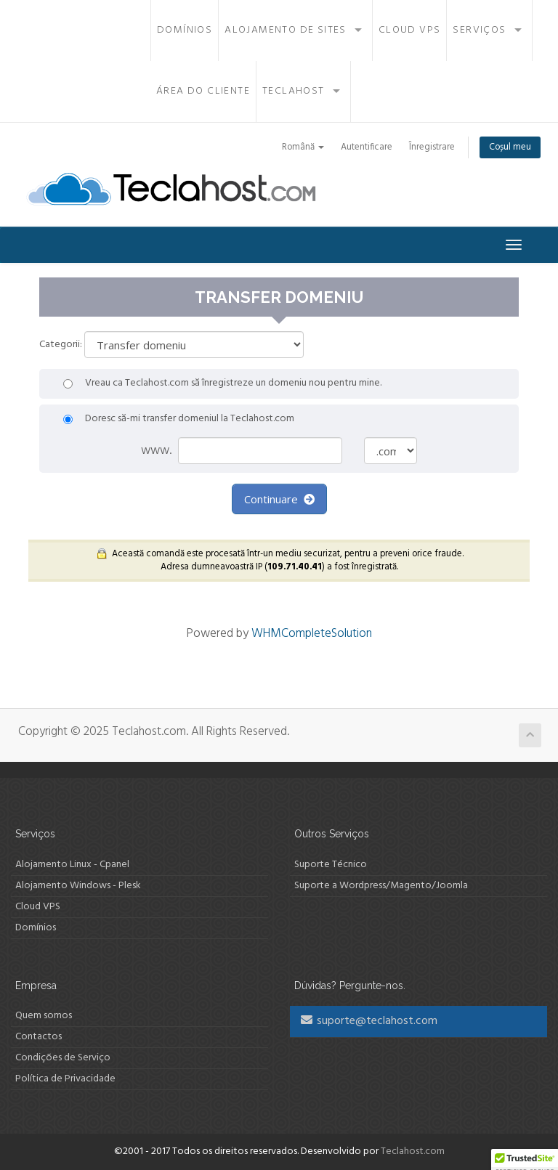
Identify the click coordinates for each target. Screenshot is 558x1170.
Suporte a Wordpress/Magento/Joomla (381, 885)
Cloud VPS (410, 30)
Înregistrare (432, 147)
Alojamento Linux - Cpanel (72, 864)
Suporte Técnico (330, 864)
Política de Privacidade (65, 1079)
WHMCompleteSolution (311, 633)
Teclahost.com (413, 1151)
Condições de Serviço (62, 1057)
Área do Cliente (203, 91)
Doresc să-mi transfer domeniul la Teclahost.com (178, 419)
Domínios (184, 30)
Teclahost (293, 91)
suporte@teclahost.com (369, 1021)
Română (303, 147)
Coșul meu (510, 147)
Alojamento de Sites (286, 30)
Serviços (479, 30)
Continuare (279, 499)
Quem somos (43, 1015)
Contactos (38, 1036)
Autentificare (366, 147)
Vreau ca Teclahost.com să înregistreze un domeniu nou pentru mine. (222, 383)
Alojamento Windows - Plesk (78, 885)
